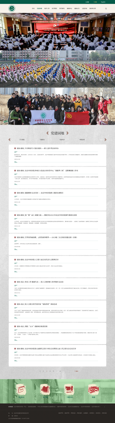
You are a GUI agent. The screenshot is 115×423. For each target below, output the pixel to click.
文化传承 (84, 8)
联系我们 (92, 413)
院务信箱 (104, 413)
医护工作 (47, 8)
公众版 (87, 2)
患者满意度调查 (32, 406)
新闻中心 (69, 8)
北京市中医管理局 (85, 406)
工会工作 (30, 15)
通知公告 (77, 8)
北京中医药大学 (95, 406)
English (103, 2)
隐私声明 (67, 413)
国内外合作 (92, 8)
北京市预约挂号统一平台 (20, 406)
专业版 (95, 2)
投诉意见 (98, 413)
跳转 (77, 371)
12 (60, 371)
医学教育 (54, 8)
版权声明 (61, 413)
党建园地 (39, 8)
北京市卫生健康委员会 (73, 406)
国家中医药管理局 (61, 406)
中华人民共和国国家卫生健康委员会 (47, 406)
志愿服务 (85, 413)
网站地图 (79, 413)
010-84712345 (25, 418)
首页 (33, 8)
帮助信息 (73, 413)
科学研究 (62, 8)
